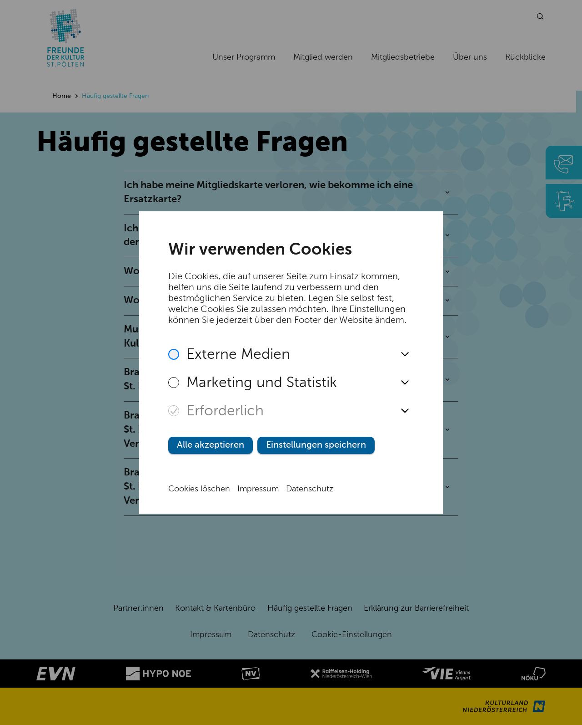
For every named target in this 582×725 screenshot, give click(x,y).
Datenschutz (309, 489)
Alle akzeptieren (210, 445)
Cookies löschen (199, 489)
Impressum (258, 489)
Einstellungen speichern (316, 445)
